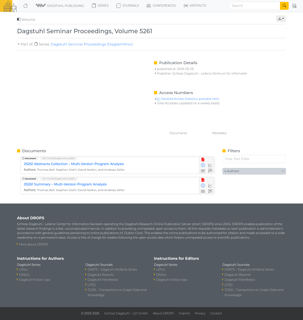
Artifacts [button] (195, 6)
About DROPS (163, 313)
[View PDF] (203, 160)
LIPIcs (23, 269)
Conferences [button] (161, 6)
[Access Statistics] (210, 165)
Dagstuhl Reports (101, 275)
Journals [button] (127, 6)
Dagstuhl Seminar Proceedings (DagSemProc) (92, 44)
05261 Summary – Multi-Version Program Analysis (65, 184)
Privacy (200, 313)
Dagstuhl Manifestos (103, 280)
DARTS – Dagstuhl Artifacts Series (112, 269)
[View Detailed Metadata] (203, 165)
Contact (216, 313)
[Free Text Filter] (254, 159)
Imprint (184, 313)
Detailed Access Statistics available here (188, 99)
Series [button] (100, 6)
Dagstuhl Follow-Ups (34, 280)
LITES (92, 285)
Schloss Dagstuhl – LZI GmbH (126, 313)
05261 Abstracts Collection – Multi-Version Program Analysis (74, 164)
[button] (60, 6)
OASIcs (24, 275)
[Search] (254, 6)
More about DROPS (33, 244)
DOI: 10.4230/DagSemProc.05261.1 (58, 158)
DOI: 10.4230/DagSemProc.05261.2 (58, 179)
